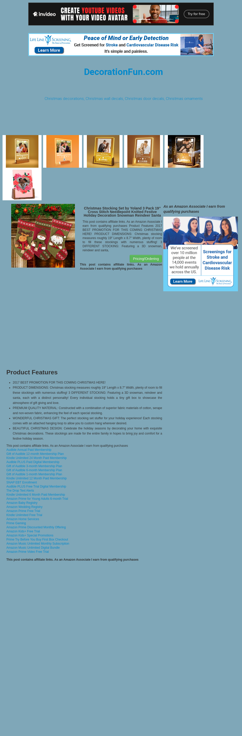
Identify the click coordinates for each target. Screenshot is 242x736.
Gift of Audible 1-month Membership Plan (34, 474)
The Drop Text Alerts (20, 490)
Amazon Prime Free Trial (23, 511)
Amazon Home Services (22, 519)
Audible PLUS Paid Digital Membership (32, 462)
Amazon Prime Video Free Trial (27, 552)
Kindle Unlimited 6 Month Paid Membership (35, 494)
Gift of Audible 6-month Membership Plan (34, 470)
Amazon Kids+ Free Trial (23, 531)
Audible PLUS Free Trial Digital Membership (36, 486)
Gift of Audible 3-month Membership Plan (34, 466)
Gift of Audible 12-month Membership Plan (35, 454)
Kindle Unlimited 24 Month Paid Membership (36, 458)
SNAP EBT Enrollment (21, 482)
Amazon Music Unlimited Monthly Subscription (37, 543)
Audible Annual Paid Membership (28, 450)
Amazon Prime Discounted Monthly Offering (36, 527)
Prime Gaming (16, 523)
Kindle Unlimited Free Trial (24, 515)
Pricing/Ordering (146, 259)
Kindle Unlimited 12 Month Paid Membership (36, 478)
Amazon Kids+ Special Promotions (29, 535)
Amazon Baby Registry (21, 503)
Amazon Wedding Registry (24, 507)
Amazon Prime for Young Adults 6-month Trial (37, 499)
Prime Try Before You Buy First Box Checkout (37, 539)
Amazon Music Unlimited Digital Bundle (33, 547)
